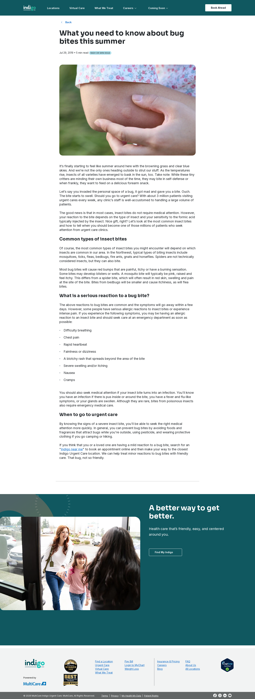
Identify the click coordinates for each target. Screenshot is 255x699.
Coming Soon (156, 8)
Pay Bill (129, 661)
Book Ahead (218, 7)
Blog (160, 668)
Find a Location (104, 661)
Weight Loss (132, 668)
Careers (128, 8)
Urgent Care (102, 665)
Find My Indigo (164, 552)
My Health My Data (131, 695)
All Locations (192, 668)
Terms (104, 695)
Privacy (115, 695)
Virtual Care (77, 8)
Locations (53, 8)
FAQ (187, 661)
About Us (190, 665)
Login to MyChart (134, 665)
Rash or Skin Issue (100, 53)
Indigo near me (72, 449)
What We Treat (104, 8)
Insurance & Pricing (168, 661)
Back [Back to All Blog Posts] (68, 22)
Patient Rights (151, 695)
